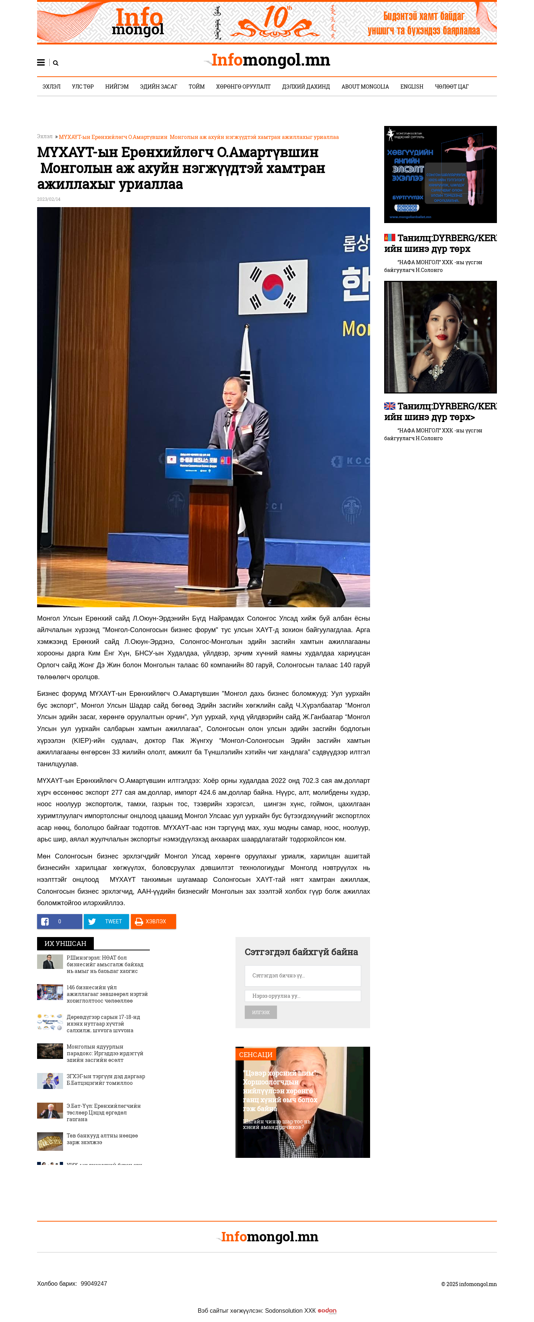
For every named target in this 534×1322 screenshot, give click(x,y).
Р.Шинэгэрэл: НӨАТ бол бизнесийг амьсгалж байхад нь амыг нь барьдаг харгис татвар (105, 967)
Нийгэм (117, 86)
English (411, 86)
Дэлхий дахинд (306, 86)
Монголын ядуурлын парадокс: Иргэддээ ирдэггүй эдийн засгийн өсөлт (105, 1053)
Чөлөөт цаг (452, 86)
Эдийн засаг (158, 86)
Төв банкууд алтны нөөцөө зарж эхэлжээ (102, 1139)
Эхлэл (51, 86)
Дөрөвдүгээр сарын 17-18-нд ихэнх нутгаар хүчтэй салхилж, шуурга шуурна (103, 1023)
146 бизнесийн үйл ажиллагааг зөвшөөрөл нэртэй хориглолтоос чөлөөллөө (107, 994)
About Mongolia (365, 86)
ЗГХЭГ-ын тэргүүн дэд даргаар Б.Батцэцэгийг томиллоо (106, 1079)
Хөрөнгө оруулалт (243, 86)
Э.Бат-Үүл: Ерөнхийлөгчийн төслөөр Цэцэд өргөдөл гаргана (104, 1112)
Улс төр (83, 86)
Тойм (197, 86)
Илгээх (261, 1012)
